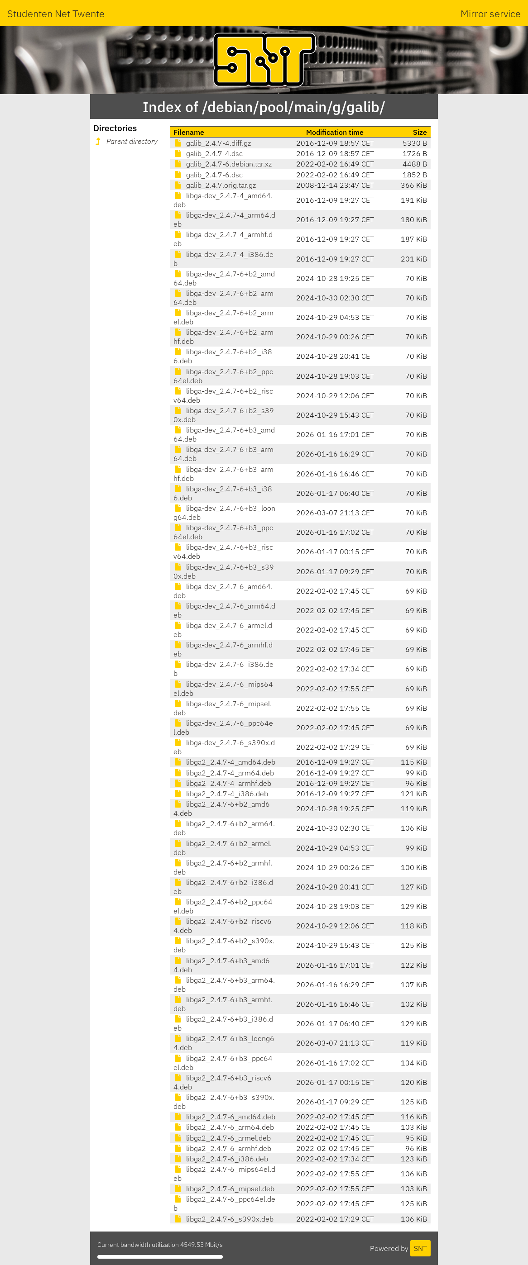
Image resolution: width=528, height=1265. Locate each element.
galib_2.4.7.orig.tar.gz (214, 185)
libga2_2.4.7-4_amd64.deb (224, 761)
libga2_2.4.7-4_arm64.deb (223, 772)
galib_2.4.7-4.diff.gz (212, 142)
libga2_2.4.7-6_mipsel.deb (223, 1188)
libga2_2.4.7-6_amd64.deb (224, 1116)
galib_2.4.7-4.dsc (208, 153)
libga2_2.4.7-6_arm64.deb (223, 1127)
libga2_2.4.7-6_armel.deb (222, 1137)
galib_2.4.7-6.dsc (208, 174)
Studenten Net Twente (56, 13)
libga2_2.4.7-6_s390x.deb (223, 1218)
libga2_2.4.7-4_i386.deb (220, 793)
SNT (420, 1248)
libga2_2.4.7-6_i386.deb (220, 1158)
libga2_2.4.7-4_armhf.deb (222, 783)
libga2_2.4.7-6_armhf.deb (222, 1148)
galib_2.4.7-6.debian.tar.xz (222, 163)
